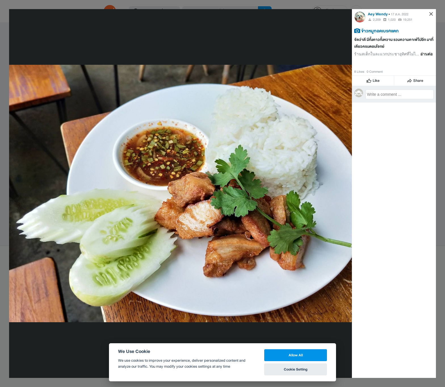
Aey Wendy (378, 14)
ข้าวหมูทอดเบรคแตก (380, 30)
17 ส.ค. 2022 (399, 14)
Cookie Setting (295, 369)
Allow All (296, 355)
